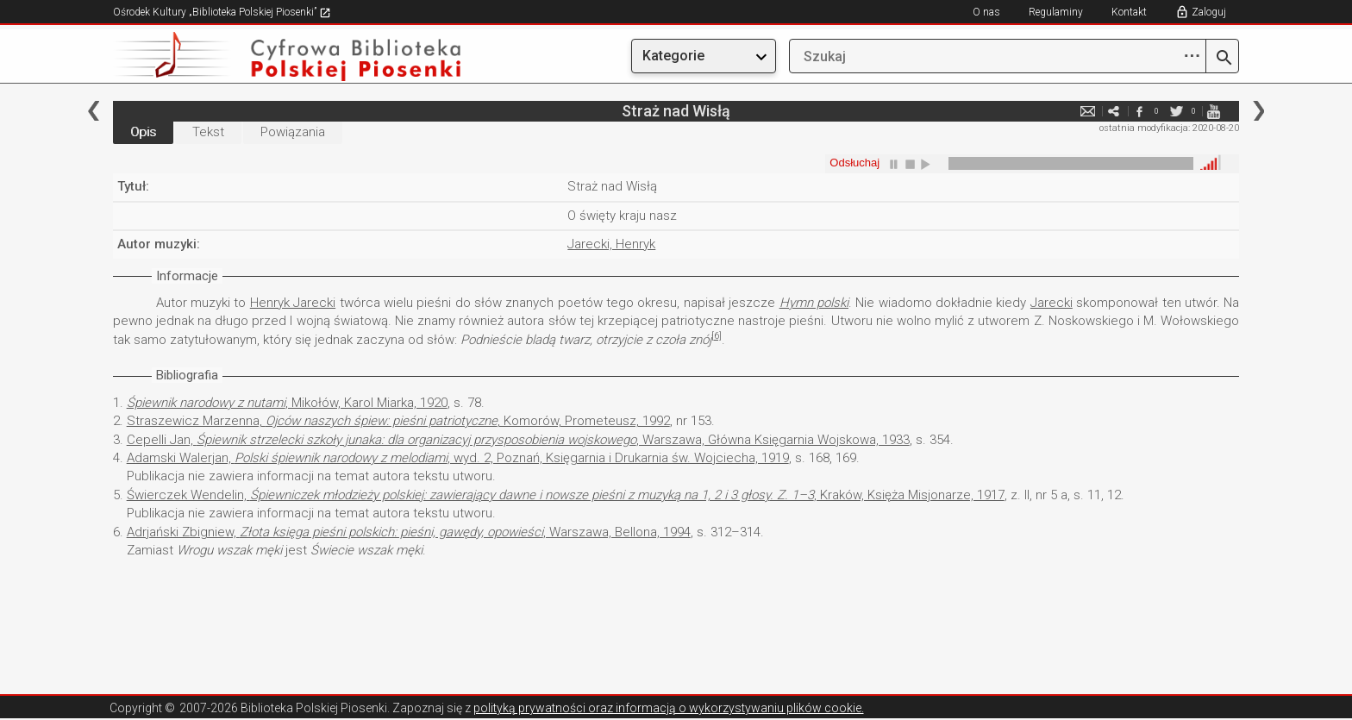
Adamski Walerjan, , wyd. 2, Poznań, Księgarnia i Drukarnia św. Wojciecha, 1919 (458, 458)
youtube (1213, 111)
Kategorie (673, 55)
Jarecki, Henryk (611, 244)
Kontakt (1129, 12)
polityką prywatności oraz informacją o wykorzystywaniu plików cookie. (668, 708)
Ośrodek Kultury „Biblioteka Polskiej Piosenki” (222, 12)
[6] (716, 335)
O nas (986, 12)
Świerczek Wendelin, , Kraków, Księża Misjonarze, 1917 (566, 495)
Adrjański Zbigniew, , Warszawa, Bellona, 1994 (409, 532)
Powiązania (292, 132)
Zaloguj (1209, 12)
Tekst (208, 132)
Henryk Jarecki (292, 302)
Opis (143, 132)
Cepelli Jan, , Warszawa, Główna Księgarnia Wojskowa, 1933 (518, 440)
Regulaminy (1056, 12)
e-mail (1087, 111)
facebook (1139, 111)
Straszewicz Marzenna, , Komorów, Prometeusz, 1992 (398, 421)
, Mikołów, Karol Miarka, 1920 (287, 402)
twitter (1176, 111)
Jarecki (1051, 302)
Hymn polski (813, 302)
